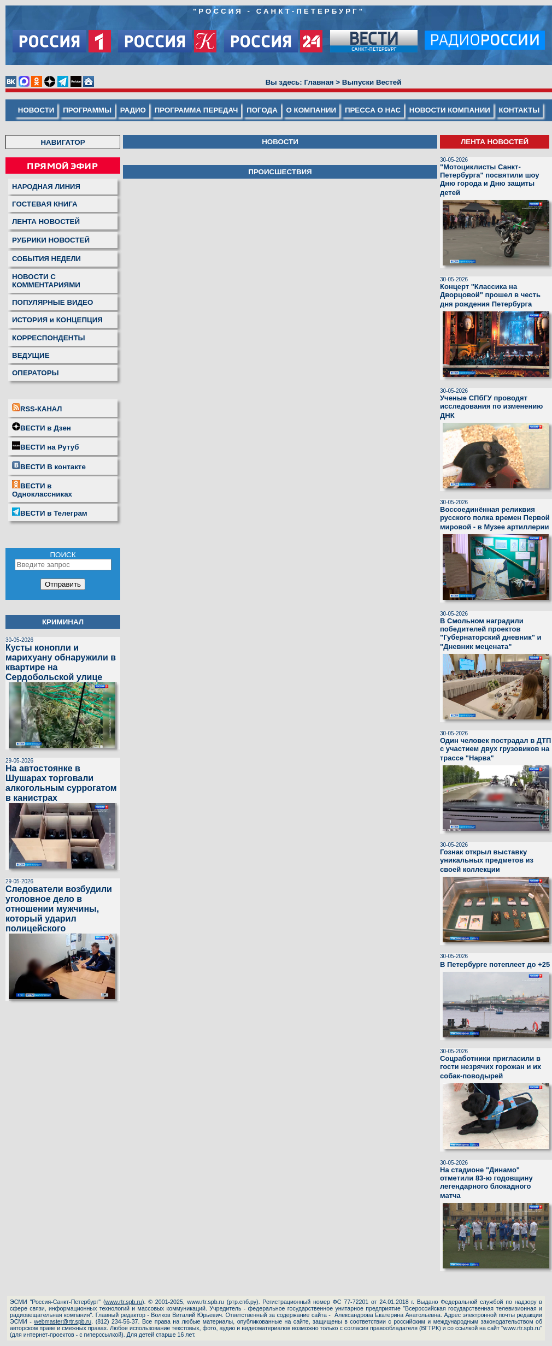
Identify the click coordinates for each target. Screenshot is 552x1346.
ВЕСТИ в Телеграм (49, 512)
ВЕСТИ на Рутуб (45, 446)
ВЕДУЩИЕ (31, 355)
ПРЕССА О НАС (373, 110)
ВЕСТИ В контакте (49, 466)
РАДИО (133, 110)
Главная (318, 82)
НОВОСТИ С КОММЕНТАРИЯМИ (46, 281)
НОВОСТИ (36, 110)
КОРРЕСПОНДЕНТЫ (48, 338)
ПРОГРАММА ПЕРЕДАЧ (196, 110)
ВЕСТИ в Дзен (41, 427)
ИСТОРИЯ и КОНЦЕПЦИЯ (57, 320)
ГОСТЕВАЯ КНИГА (45, 204)
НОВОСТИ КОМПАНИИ (449, 110)
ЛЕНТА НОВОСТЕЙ (46, 221)
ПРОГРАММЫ (87, 110)
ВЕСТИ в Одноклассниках (42, 489)
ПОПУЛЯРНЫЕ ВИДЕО (52, 302)
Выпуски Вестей (372, 82)
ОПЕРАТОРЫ (35, 373)
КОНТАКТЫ (519, 110)
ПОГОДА (262, 110)
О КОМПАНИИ (311, 110)
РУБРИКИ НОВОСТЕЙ (51, 240)
